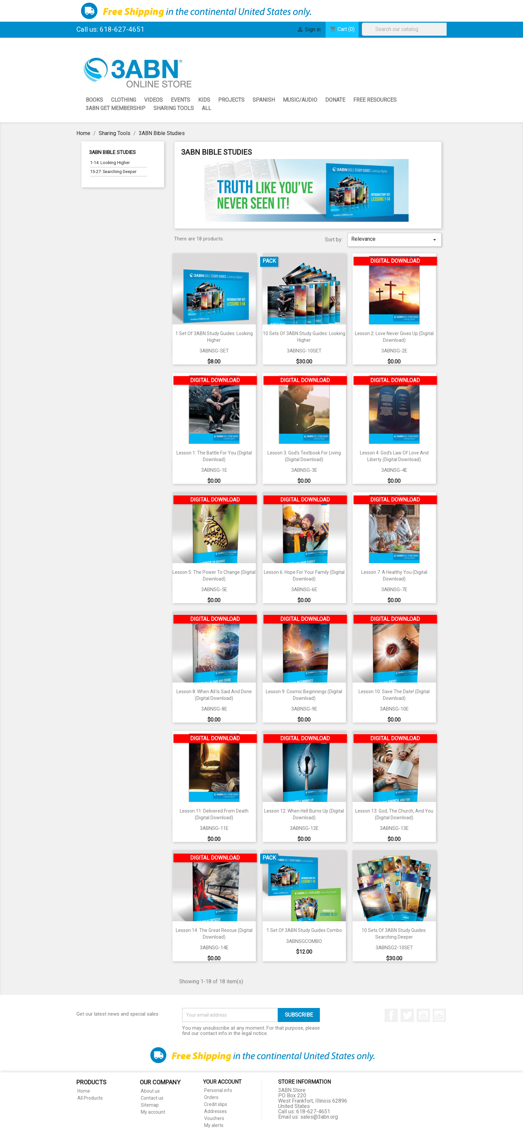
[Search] (406, 29)
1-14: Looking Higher (110, 162)
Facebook (391, 1015)
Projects (231, 100)
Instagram (439, 1015)
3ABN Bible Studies (112, 152)
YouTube (423, 1015)
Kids (204, 100)
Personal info (218, 1090)
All (206, 108)
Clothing (123, 100)
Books (94, 100)
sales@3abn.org (319, 1117)
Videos (153, 100)
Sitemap (150, 1105)
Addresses (215, 1111)
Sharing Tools (173, 108)
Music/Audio (300, 100)
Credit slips (215, 1104)
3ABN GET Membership (115, 108)
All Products (90, 1098)
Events (180, 100)
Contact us (152, 1098)
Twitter (407, 1015)
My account (153, 1112)
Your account (222, 1082)
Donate (335, 100)
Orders (211, 1097)
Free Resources (375, 100)
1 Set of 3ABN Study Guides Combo (304, 930)
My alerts (213, 1125)
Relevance (394, 239)
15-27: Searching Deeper (113, 171)
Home (83, 1091)
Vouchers (214, 1118)
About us (150, 1091)
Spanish (263, 100)
